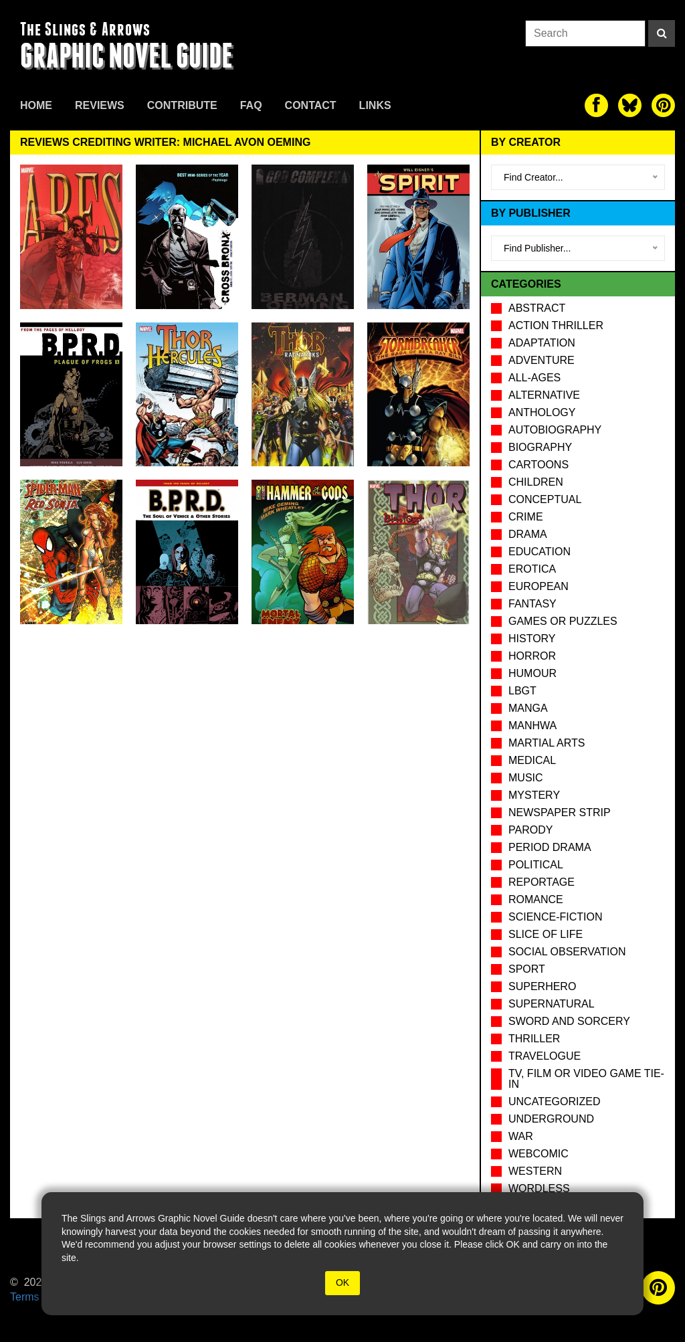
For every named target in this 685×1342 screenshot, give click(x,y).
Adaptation (541, 343)
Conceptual (544, 499)
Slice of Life (545, 934)
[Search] (661, 33)
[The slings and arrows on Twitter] (630, 105)
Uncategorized (554, 1101)
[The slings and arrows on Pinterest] (663, 105)
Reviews (99, 105)
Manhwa (532, 725)
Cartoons (538, 464)
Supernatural (551, 1004)
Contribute (182, 105)
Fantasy (532, 603)
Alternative (544, 395)
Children (535, 482)
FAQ (251, 105)
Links (375, 105)
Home (36, 105)
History (532, 638)
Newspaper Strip (559, 812)
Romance (535, 899)
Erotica (532, 569)
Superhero (542, 986)
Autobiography (554, 430)
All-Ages (534, 377)
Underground (551, 1119)
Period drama (549, 847)
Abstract (536, 308)
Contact (310, 105)
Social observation (566, 951)
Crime (525, 516)
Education (539, 551)
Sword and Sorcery (569, 1021)
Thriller (534, 1038)
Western (535, 1171)
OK (342, 1282)
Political (535, 864)
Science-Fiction (555, 917)
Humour (532, 673)
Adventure (541, 360)
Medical (532, 760)
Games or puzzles (562, 621)
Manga (528, 708)
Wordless (539, 1188)
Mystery (534, 795)
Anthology (541, 412)
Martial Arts (546, 743)
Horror (532, 656)
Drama (527, 534)
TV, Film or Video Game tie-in (586, 1079)
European (538, 586)
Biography (540, 447)
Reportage (541, 882)
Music (525, 777)
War (520, 1136)
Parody (530, 830)
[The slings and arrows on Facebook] (596, 105)
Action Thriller (555, 325)
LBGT (522, 690)
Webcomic (538, 1153)
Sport (526, 969)
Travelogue (544, 1056)
